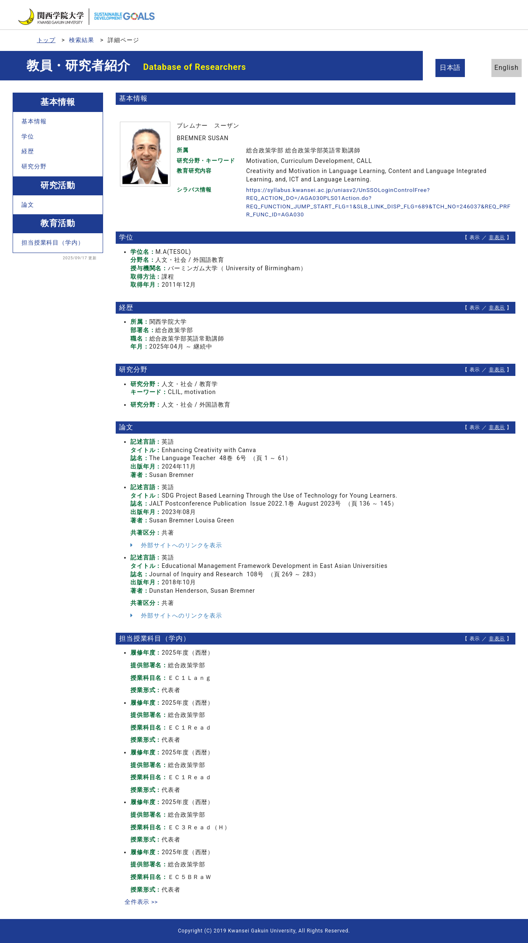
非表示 (497, 237)
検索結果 (81, 40)
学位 (27, 136)
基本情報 (33, 121)
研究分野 (33, 166)
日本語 (452, 68)
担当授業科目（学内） (52, 242)
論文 (27, 204)
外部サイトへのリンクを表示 (176, 545)
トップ (46, 40)
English (498, 68)
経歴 (27, 151)
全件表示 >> (141, 901)
